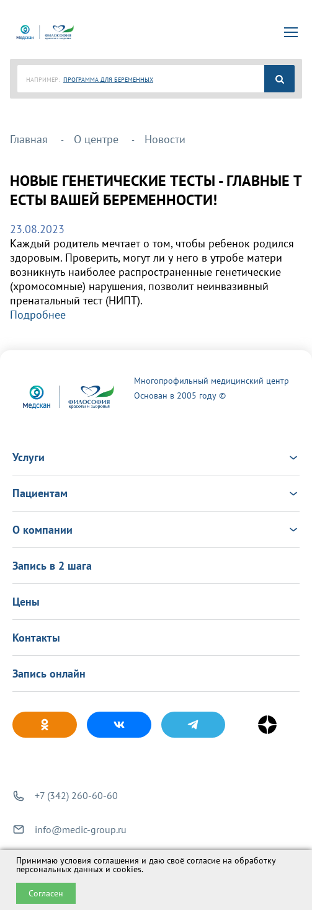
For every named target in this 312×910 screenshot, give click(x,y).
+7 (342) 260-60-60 (76, 795)
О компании (156, 530)
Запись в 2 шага (52, 566)
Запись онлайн (49, 673)
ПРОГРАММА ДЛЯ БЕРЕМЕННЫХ (108, 80)
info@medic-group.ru (81, 829)
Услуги (156, 457)
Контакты (36, 637)
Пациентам (156, 493)
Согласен (46, 893)
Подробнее (38, 314)
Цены (26, 601)
